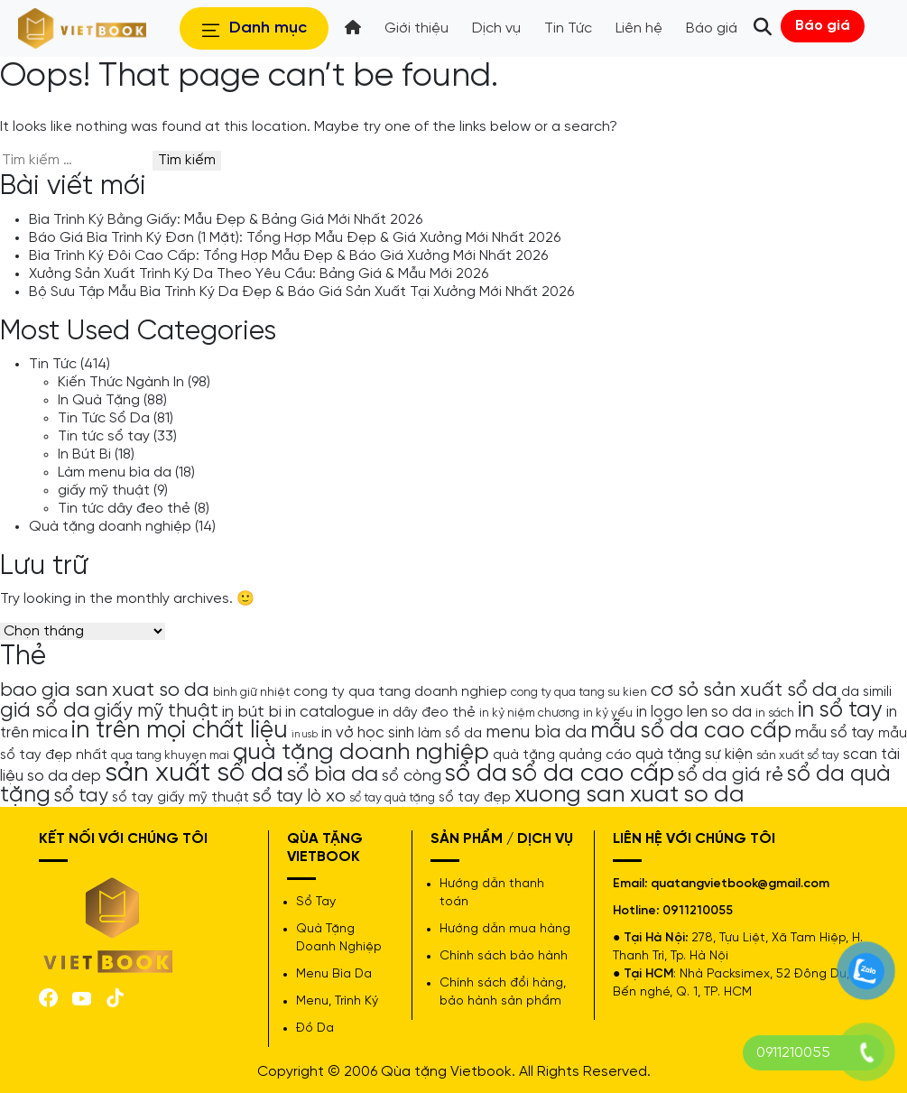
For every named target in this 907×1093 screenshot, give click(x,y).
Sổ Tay (316, 902)
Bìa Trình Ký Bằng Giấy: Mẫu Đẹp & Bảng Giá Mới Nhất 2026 (225, 219)
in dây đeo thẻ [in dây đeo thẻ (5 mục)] (427, 713)
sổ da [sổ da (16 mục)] (476, 774)
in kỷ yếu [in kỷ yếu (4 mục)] (608, 713)
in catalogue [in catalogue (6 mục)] (330, 712)
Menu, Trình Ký (337, 1001)
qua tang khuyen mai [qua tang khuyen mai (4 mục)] (170, 755)
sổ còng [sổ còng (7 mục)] (411, 776)
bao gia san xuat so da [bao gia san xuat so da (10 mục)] (104, 690)
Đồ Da (315, 1028)
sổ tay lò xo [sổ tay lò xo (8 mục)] (299, 796)
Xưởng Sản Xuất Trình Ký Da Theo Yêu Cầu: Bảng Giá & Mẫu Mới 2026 (258, 274)
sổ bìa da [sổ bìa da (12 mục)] (332, 775)
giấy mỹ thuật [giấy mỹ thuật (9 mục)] (156, 711)
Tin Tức (53, 364)
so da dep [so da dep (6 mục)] (64, 776)
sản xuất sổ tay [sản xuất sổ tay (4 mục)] (797, 755)
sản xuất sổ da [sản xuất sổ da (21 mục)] (194, 773)
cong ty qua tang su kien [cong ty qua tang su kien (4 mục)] (579, 692)
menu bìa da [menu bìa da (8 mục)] (536, 732)
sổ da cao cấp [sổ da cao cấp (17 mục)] (592, 774)
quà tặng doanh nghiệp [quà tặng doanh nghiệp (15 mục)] (361, 752)
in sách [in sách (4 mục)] (774, 713)
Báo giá (822, 25)
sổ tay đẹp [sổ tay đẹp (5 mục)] (475, 798)
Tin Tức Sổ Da (104, 418)
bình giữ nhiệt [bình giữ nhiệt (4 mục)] (251, 692)
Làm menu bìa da (114, 472)
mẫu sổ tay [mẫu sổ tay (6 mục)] (835, 733)
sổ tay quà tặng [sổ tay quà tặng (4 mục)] (392, 798)
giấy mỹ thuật (104, 490)
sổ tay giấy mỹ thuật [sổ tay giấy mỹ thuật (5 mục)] (180, 798)
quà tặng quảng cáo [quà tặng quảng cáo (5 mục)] (562, 755)
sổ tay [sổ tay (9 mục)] (81, 796)
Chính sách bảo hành (504, 956)
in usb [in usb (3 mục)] (305, 734)
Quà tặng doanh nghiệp (110, 526)
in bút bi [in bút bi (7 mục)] (252, 712)
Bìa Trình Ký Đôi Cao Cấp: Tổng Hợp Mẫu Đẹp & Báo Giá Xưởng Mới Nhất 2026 (288, 256)
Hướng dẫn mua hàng (505, 929)
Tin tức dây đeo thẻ (124, 508)
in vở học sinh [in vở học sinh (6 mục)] (367, 733)
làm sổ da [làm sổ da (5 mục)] (450, 734)
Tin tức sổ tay (104, 436)
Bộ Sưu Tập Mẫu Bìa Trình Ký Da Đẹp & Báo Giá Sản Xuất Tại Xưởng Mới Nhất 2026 (301, 292)
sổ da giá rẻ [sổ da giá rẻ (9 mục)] (730, 775)
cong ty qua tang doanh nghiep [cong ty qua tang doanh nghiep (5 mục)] (400, 692)
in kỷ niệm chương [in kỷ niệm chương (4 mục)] (529, 713)
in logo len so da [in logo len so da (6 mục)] (694, 712)
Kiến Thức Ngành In (121, 382)
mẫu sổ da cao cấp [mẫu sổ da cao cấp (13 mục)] (690, 731)
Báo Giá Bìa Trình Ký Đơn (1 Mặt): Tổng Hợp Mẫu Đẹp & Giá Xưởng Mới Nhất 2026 (294, 237)
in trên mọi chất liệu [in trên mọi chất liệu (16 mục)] (179, 731)
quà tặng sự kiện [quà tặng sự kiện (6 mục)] (694, 754)
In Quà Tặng (99, 400)
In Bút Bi (84, 454)
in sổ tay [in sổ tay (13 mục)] (840, 710)
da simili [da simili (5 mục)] (866, 692)
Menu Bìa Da (334, 974)
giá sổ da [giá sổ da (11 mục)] (45, 711)
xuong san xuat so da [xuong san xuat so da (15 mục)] (629, 795)
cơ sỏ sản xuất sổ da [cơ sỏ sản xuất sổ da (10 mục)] (744, 690)
